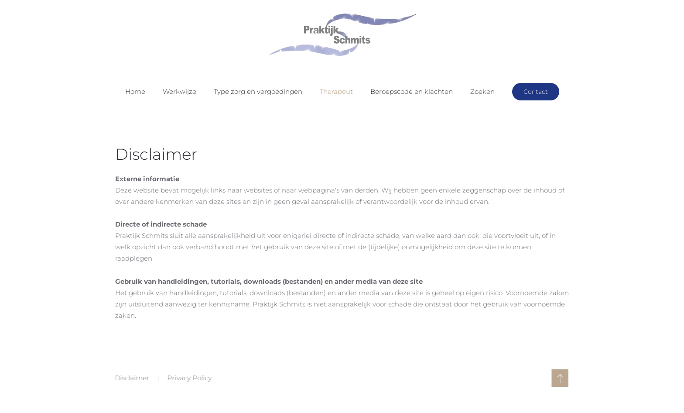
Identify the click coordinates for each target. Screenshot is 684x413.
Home (135, 91)
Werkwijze (179, 91)
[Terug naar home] (342, 35)
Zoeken (482, 91)
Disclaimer (131, 378)
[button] (559, 378)
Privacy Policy (189, 378)
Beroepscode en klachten (411, 91)
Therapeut (336, 91)
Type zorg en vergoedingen (258, 91)
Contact (535, 92)
